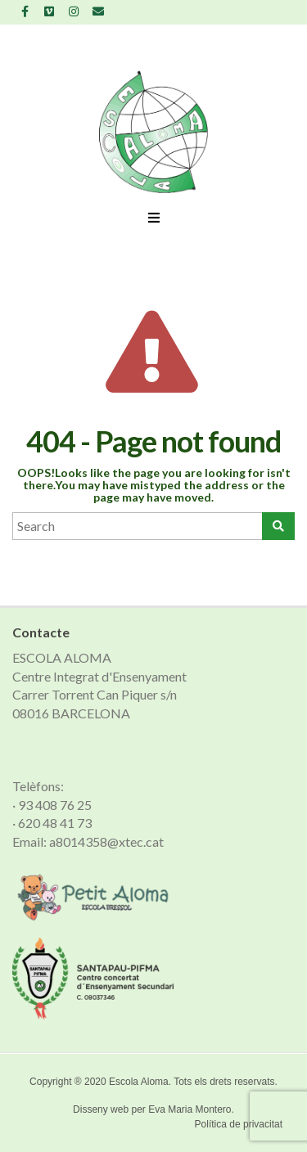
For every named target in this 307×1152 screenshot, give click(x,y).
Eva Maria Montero (189, 1109)
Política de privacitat (238, 1124)
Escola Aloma (139, 1081)
